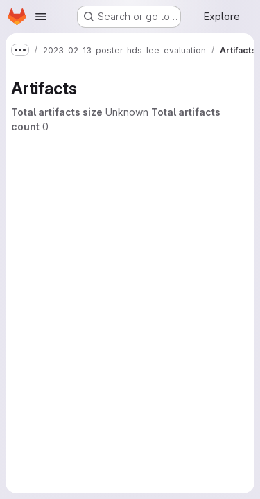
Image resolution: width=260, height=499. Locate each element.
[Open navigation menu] (41, 17)
